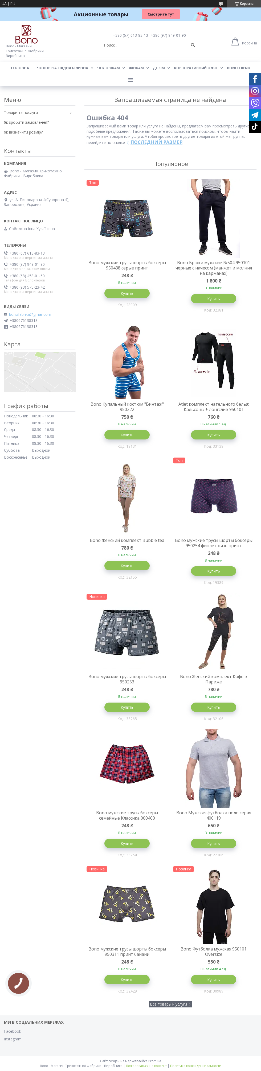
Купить (127, 293)
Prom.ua (154, 1061)
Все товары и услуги (168, 1004)
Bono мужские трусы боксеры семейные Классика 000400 (127, 815)
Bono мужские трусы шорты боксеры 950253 (127, 679)
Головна (20, 67)
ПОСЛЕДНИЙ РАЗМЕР (156, 142)
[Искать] (193, 45)
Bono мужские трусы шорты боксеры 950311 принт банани (127, 951)
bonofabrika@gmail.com (30, 314)
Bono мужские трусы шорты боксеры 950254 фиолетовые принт (213, 543)
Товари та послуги (21, 112)
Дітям (159, 67)
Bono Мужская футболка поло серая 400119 (213, 815)
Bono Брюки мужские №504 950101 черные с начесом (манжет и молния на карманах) (214, 268)
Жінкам (136, 67)
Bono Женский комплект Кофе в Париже (213, 679)
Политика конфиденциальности (195, 1066)
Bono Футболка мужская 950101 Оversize (214, 951)
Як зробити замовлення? (26, 122)
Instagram (13, 1038)
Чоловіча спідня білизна (62, 67)
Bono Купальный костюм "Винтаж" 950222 (127, 406)
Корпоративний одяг (196, 67)
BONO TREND (238, 67)
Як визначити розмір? (23, 132)
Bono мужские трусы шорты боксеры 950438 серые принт (127, 265)
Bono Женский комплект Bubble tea (127, 540)
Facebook (12, 1031)
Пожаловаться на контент (146, 1066)
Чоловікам (108, 67)
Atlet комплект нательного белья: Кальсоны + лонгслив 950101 (213, 406)
